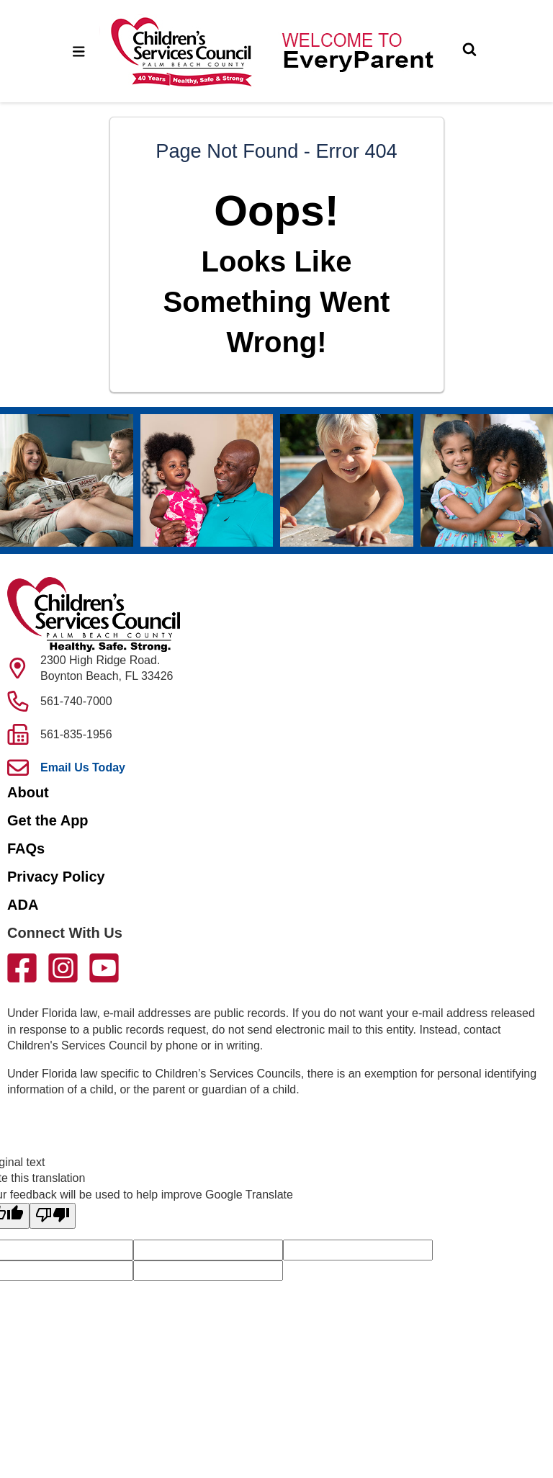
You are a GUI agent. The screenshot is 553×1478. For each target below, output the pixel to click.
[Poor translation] (53, 1216)
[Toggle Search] (469, 51)
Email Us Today (82, 767)
